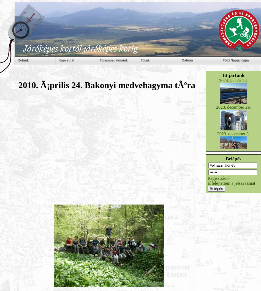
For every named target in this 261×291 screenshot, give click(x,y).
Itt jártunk (233, 75)
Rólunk (23, 60)
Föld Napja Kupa (236, 60)
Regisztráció (219, 178)
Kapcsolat (66, 60)
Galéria (187, 60)
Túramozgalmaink (114, 60)
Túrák (145, 60)
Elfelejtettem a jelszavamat (231, 183)
